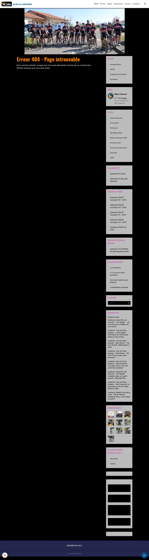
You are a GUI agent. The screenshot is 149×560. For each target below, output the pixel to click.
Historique (114, 128)
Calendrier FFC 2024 (117, 174)
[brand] (17, 4)
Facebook (136, 4)
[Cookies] (5, 555)
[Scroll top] (144, 555)
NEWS (96, 4)
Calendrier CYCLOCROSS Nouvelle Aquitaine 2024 (119, 251)
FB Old (112, 69)
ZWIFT (112, 158)
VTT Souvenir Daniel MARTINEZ (117, 274)
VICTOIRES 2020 (116, 133)
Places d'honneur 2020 (118, 138)
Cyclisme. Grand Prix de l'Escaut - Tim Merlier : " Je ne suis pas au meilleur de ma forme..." (118, 326)
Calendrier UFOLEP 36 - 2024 (118, 229)
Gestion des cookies (74, 557)
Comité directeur (116, 118)
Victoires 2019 (115, 143)
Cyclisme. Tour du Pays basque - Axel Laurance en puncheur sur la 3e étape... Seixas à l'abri (119, 388)
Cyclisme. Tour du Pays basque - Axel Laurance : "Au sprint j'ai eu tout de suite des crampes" (118, 368)
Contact (127, 4)
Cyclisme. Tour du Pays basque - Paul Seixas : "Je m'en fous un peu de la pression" (118, 357)
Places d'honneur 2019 (118, 148)
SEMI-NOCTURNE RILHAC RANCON (119, 282)
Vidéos (109, 4)
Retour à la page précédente (29, 74)
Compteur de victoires (118, 74)
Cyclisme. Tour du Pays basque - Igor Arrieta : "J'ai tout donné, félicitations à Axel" (118, 347)
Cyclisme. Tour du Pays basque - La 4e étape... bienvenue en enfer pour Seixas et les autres (118, 337)
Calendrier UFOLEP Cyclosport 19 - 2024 (118, 214)
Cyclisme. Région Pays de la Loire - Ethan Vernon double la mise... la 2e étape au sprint (119, 399)
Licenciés (113, 153)
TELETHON (114, 462)
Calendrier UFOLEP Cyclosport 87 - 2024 (118, 199)
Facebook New (115, 64)
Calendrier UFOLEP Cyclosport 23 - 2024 (118, 207)
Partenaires (118, 4)
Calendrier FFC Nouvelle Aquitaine (119, 180)
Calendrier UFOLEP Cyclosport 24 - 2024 (118, 221)
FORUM (112, 467)
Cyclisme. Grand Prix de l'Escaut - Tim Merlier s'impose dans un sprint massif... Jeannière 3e (117, 378)
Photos (103, 4)
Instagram (114, 79)
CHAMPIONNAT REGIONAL (115, 289)
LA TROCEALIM (115, 268)
